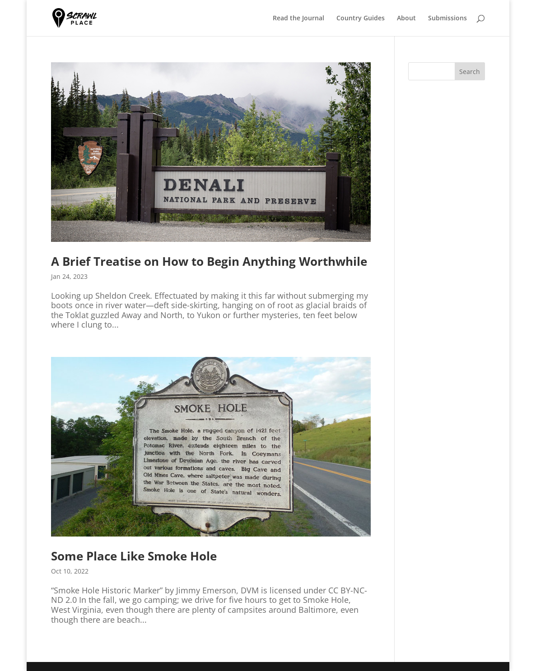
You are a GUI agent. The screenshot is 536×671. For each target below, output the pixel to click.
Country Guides (360, 18)
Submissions (447, 18)
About (406, 18)
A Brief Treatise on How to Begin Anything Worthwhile (209, 261)
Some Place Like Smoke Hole (134, 556)
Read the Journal (298, 18)
